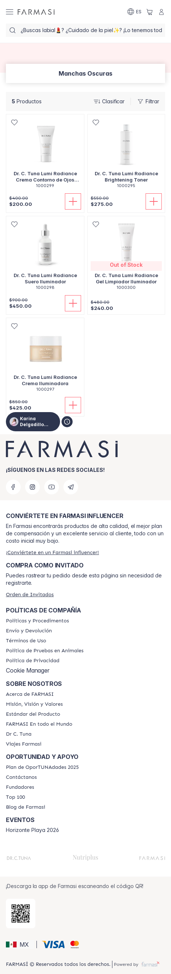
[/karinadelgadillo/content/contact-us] (21, 777)
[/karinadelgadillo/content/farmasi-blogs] (25, 807)
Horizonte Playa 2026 (32, 830)
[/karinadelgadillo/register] (52, 552)
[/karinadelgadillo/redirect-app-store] (20, 913)
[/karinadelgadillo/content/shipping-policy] (29, 631)
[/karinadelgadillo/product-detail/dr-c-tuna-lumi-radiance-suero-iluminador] (45, 257)
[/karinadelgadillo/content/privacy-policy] (32, 661)
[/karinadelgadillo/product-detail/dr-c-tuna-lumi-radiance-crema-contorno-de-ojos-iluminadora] (45, 155)
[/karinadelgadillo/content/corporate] (39, 724)
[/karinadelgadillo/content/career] (24, 744)
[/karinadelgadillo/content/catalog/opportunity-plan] (42, 767)
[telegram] (70, 487)
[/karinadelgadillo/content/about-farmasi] (30, 694)
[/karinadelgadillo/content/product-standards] (33, 714)
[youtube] (51, 487)
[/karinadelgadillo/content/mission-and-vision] (34, 704)
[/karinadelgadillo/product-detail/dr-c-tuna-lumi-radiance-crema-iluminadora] (45, 359)
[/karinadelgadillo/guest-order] (30, 594)
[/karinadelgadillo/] (36, 12)
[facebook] (13, 487)
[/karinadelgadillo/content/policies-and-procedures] (37, 621)
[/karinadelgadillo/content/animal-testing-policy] (45, 651)
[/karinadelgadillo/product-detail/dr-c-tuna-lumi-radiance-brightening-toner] (126, 155)
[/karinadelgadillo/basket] (149, 11)
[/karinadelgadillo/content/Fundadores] (20, 787)
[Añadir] (73, 201)
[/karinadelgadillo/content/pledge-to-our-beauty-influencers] (18, 734)
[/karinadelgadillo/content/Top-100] (15, 797)
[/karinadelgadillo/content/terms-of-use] (26, 641)
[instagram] (32, 487)
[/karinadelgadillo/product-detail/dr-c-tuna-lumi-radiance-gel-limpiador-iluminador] (126, 257)
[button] (20, 944)
